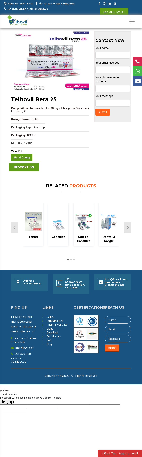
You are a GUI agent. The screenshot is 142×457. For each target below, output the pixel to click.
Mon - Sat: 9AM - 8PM (20, 3)
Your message (104, 96)
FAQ (49, 340)
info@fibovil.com (116, 279)
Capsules (58, 237)
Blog (49, 344)
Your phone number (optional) (107, 79)
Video (50, 329)
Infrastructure (55, 321)
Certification (54, 336)
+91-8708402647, (17, 9)
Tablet (33, 237)
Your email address (107, 62)
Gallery (50, 317)
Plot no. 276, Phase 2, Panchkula (56, 3)
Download (52, 332)
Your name (102, 48)
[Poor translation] (9, 402)
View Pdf (16, 151)
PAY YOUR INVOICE (114, 12)
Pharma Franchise (57, 325)
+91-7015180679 (38, 9)
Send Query (22, 157)
